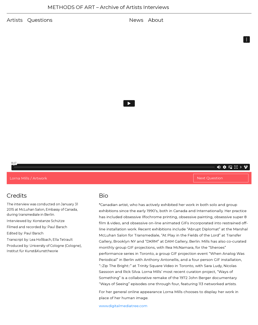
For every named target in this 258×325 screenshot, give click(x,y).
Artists (15, 20)
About (155, 20)
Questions (39, 20)
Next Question (210, 178)
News (136, 20)
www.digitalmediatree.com (123, 306)
